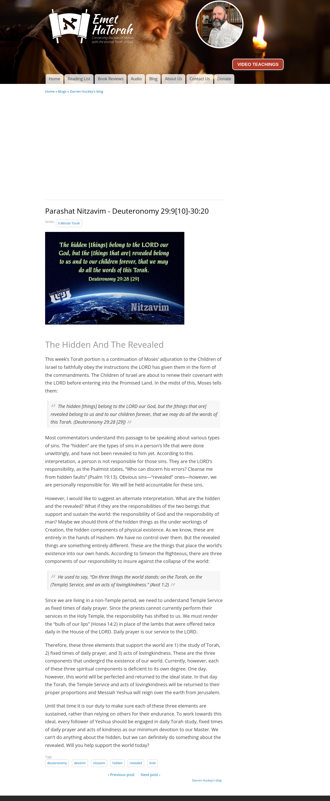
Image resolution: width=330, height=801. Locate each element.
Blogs (62, 91)
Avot (152, 763)
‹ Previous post (121, 774)
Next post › (150, 774)
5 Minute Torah (69, 223)
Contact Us (199, 79)
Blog (153, 79)
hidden (117, 763)
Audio (136, 79)
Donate (224, 79)
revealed (136, 763)
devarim (80, 763)
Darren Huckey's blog (86, 91)
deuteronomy (57, 763)
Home (54, 79)
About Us (173, 79)
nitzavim (99, 763)
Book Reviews (110, 79)
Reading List (79, 79)
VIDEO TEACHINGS (257, 64)
